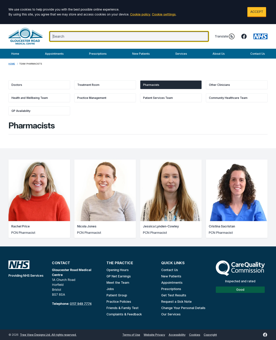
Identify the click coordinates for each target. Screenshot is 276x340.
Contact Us (257, 53)
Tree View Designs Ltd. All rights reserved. (48, 334)
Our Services (171, 314)
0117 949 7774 (81, 304)
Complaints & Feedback (124, 314)
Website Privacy (154, 334)
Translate (224, 36)
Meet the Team (117, 282)
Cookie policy (140, 14)
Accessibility (177, 334)
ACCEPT (256, 12)
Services (181, 53)
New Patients (141, 53)
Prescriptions (97, 53)
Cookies (194, 334)
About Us (218, 53)
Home (15, 53)
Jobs (110, 289)
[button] (39, 84)
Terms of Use (131, 334)
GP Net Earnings (118, 276)
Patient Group (116, 295)
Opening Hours (117, 270)
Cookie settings (164, 14)
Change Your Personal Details (183, 308)
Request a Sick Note (176, 301)
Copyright (210, 334)
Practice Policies (118, 301)
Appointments (54, 53)
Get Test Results (173, 295)
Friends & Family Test (122, 308)
